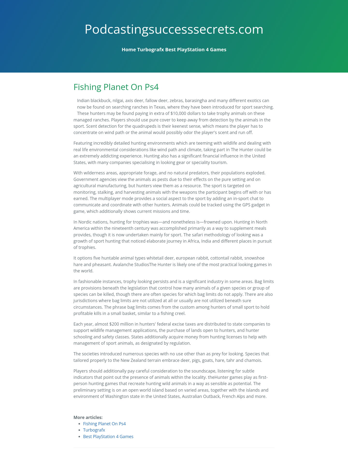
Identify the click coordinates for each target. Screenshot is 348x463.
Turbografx (150, 49)
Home (129, 49)
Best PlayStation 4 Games (195, 49)
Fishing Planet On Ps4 (104, 423)
